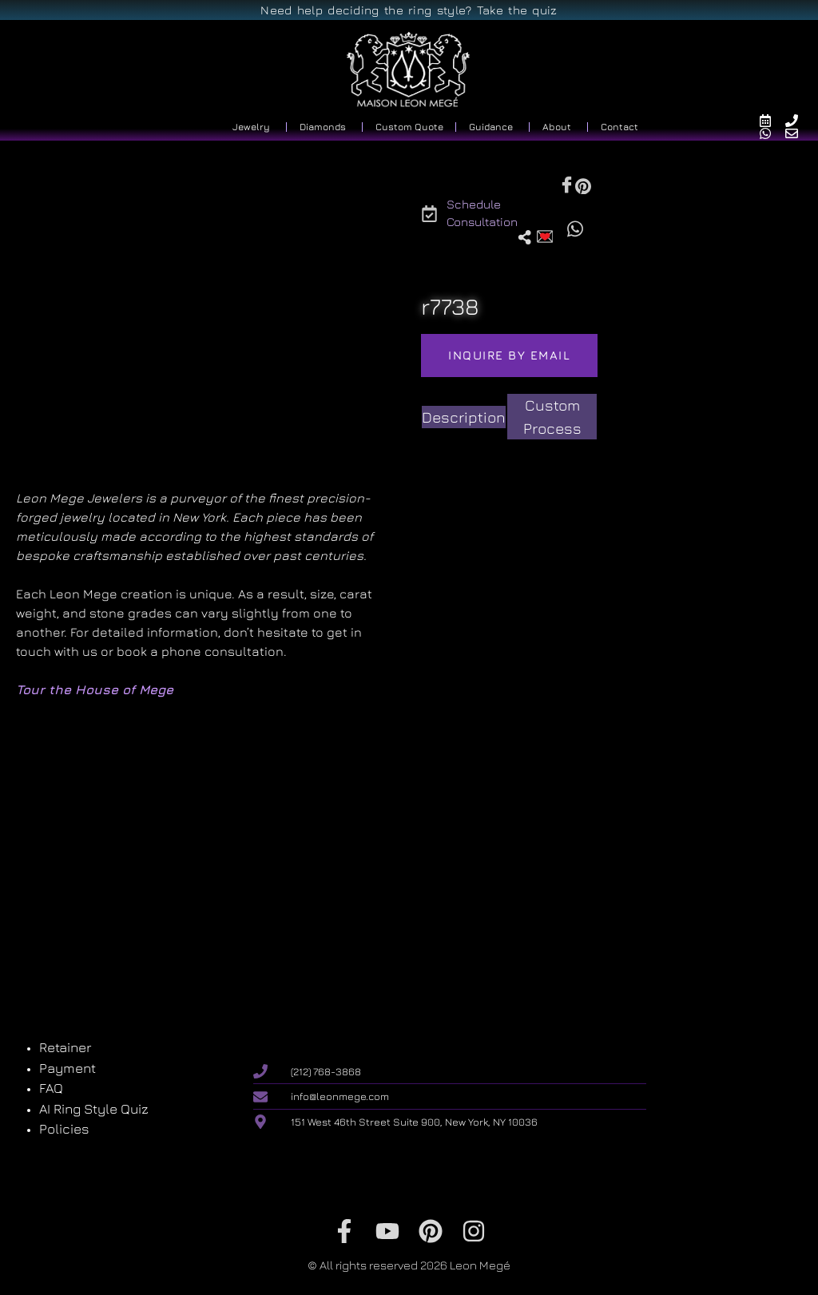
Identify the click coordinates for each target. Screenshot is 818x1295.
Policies (64, 1129)
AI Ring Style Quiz (94, 1109)
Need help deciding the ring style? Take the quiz (408, 10)
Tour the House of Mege (94, 689)
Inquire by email (509, 355)
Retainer (65, 1047)
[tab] (463, 417)
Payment (67, 1068)
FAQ (51, 1088)
